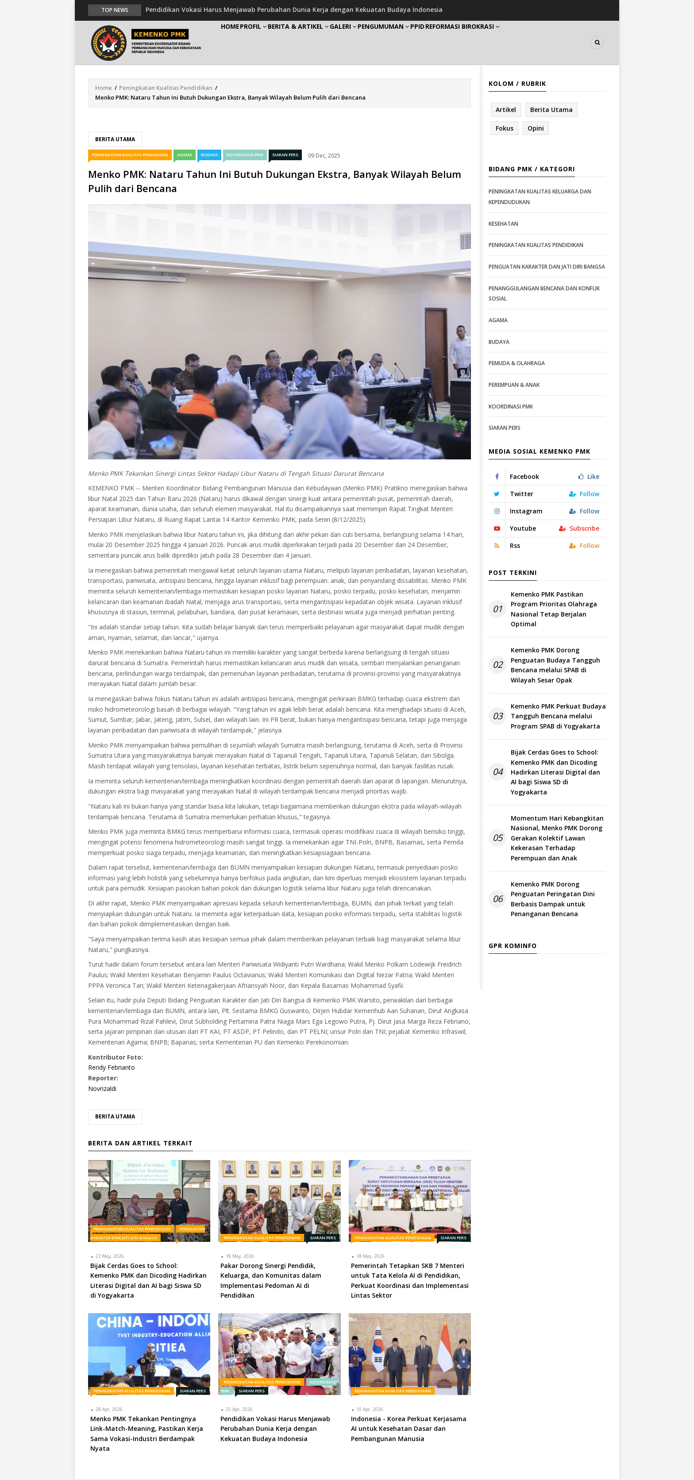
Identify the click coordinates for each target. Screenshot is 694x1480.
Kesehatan (503, 224)
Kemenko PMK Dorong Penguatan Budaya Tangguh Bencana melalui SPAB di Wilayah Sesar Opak (555, 666)
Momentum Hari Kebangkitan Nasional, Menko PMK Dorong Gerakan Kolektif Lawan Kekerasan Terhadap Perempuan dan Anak (557, 838)
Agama (184, 155)
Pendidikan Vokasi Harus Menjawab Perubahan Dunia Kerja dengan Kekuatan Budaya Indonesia (294, 9)
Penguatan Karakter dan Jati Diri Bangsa (547, 267)
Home (235, 42)
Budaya (209, 155)
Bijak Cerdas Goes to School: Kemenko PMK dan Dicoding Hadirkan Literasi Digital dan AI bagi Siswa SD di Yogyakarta (555, 772)
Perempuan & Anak (514, 385)
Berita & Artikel (322, 42)
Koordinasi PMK (245, 155)
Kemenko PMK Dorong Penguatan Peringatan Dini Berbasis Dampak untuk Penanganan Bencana (553, 899)
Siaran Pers (285, 155)
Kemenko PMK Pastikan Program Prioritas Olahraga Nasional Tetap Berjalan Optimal (554, 609)
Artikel (506, 110)
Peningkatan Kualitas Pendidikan (165, 88)
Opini (536, 128)
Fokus (504, 128)
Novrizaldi (102, 1089)
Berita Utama (115, 139)
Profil (270, 42)
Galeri (374, 42)
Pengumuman (423, 42)
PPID (465, 42)
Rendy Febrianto (111, 1068)
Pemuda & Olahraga (517, 363)
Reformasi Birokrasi (519, 42)
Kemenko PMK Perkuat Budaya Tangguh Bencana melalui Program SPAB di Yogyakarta (558, 716)
